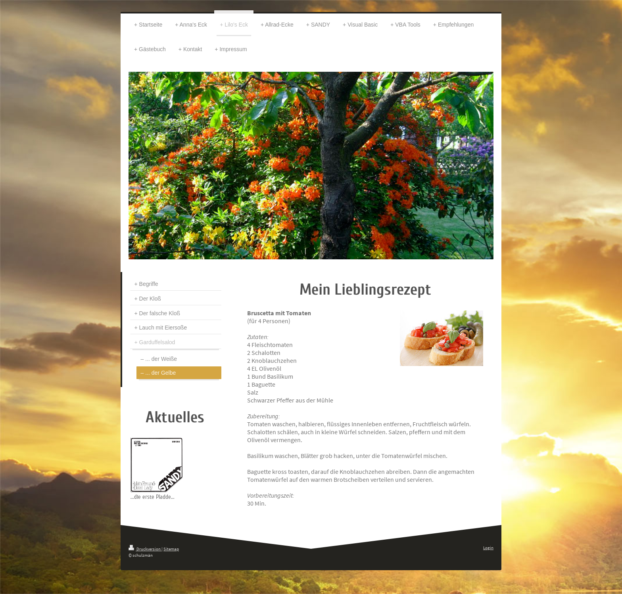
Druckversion (145, 549)
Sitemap (171, 549)
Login (488, 547)
